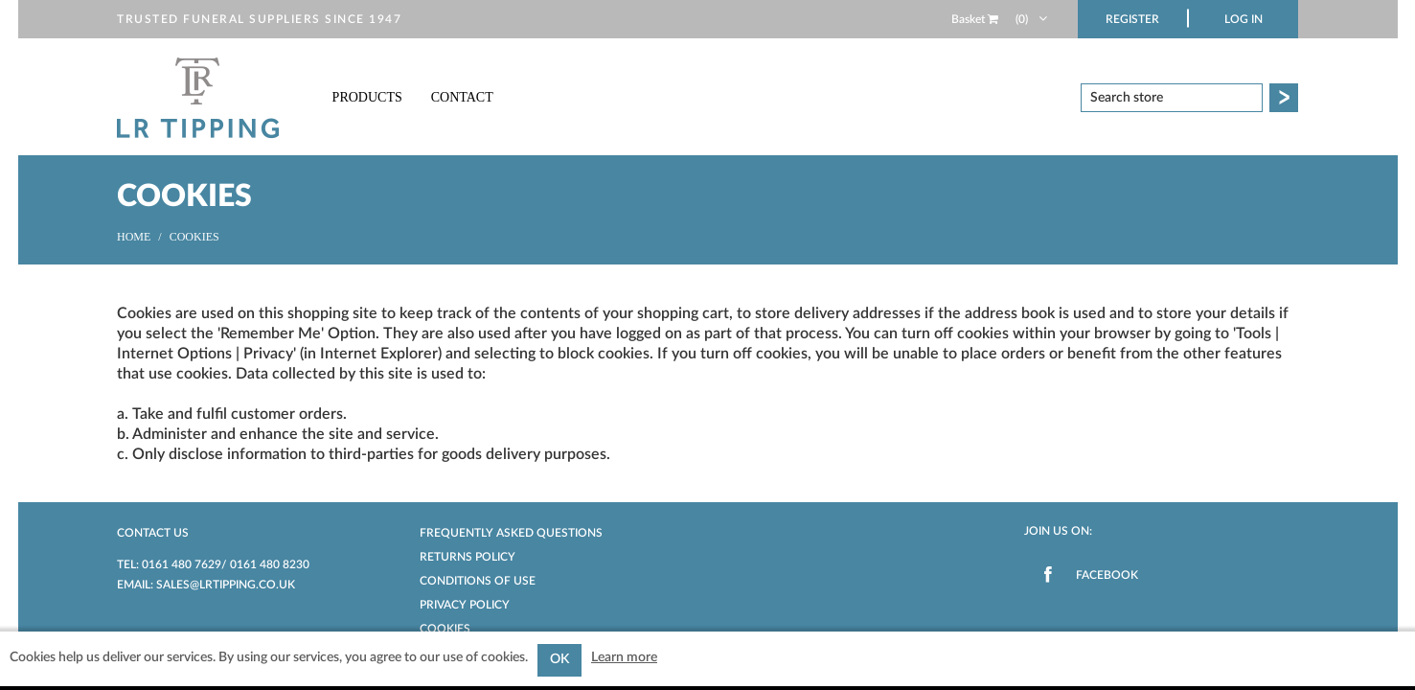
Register (1132, 19)
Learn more (624, 657)
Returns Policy (467, 557)
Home (133, 236)
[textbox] (1172, 97)
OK (559, 659)
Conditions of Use (478, 580)
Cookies (445, 628)
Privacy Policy (465, 604)
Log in (1243, 19)
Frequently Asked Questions (511, 533)
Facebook (1107, 575)
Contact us (153, 533)
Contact (462, 97)
